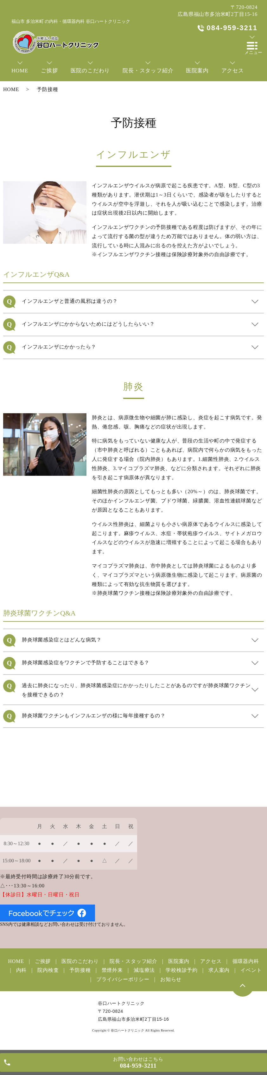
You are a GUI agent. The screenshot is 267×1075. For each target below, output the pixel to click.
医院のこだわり (80, 961)
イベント (251, 970)
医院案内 (178, 961)
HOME (11, 89)
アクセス (210, 961)
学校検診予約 (182, 970)
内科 (21, 970)
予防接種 (80, 970)
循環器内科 (245, 961)
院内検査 (48, 970)
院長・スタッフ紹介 (133, 961)
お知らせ (170, 979)
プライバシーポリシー (122, 979)
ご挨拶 (43, 961)
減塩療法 (144, 970)
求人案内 (219, 970)
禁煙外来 (112, 970)
